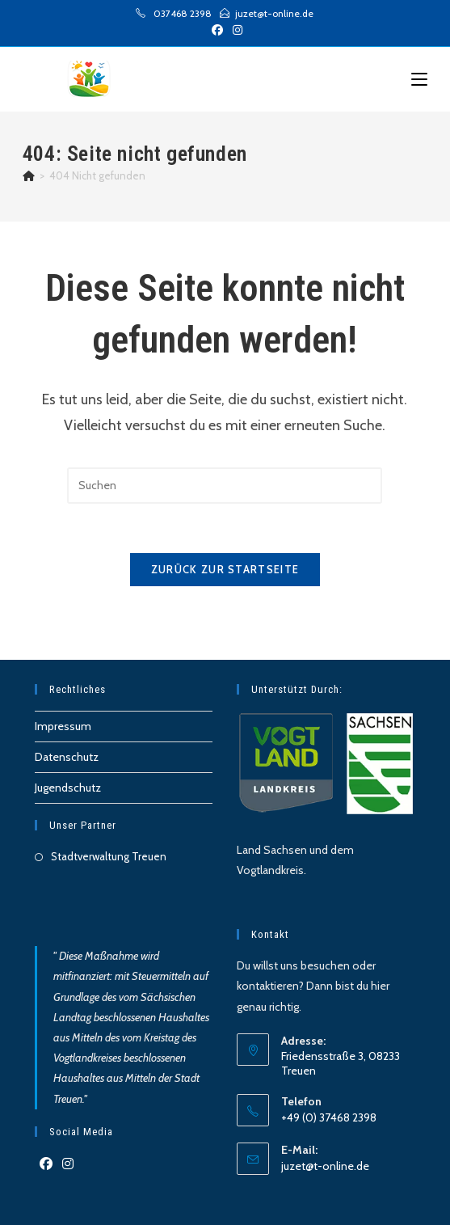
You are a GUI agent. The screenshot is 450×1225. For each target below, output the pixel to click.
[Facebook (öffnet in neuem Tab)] (217, 30)
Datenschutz (67, 757)
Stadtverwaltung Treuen (108, 856)
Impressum (63, 726)
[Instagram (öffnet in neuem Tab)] (235, 30)
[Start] (29, 175)
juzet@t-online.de (325, 1166)
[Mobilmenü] (419, 79)
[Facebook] (46, 1164)
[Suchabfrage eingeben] (224, 485)
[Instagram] (68, 1164)
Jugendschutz (68, 787)
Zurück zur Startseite (225, 569)
